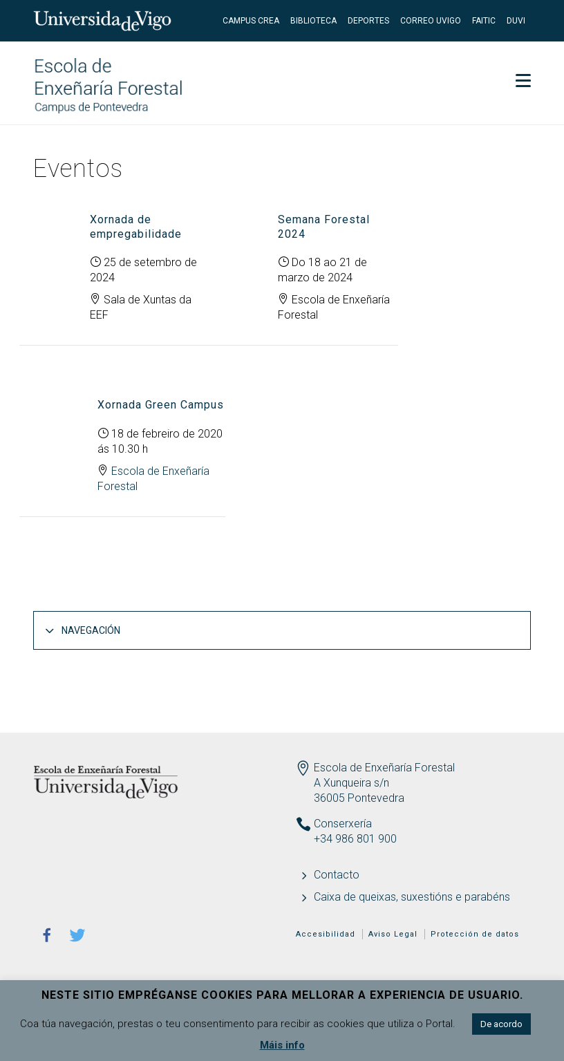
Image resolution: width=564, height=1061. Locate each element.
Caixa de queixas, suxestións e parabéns (412, 896)
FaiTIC (484, 21)
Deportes (368, 21)
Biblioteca (313, 21)
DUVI (516, 21)
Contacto (336, 874)
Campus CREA (251, 21)
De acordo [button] (501, 1024)
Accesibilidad (325, 934)
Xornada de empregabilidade (136, 227)
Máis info (282, 1045)
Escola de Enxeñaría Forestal (384, 767)
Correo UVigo (430, 21)
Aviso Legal (392, 934)
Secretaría (492, 62)
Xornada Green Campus (160, 404)
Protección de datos (475, 934)
